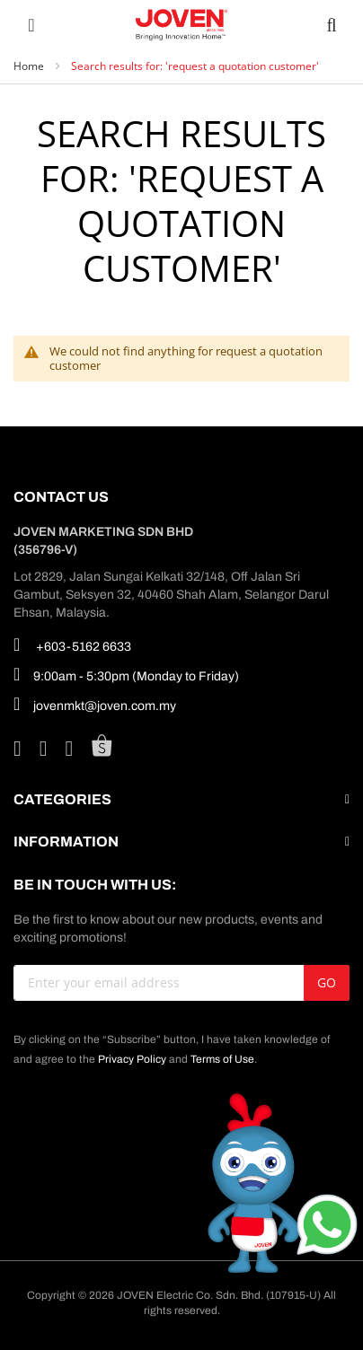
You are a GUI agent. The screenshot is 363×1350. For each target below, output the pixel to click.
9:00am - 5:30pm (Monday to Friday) (126, 674)
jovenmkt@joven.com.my (94, 704)
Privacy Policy (132, 1059)
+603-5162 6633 (72, 644)
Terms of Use (222, 1059)
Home (30, 66)
